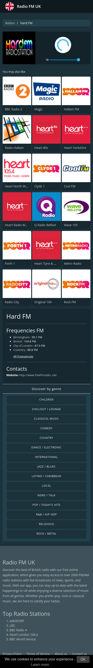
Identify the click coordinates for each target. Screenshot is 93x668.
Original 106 (43, 302)
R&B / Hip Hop (46, 514)
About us (61, 654)
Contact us (79, 654)
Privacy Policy (12, 654)
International (46, 457)
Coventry (19, 350)
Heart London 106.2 (24, 635)
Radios (10, 23)
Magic (38, 109)
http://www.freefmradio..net (38, 375)
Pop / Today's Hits (46, 505)
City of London (23, 346)
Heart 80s (41, 148)
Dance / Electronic (46, 447)
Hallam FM (71, 109)
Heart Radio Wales (18, 225)
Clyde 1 (39, 186)
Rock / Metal (46, 533)
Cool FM (70, 186)
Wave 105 (71, 225)
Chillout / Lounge (46, 409)
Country (46, 438)
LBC (12, 625)
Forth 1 (10, 263)
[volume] (65, 60)
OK (83, 659)
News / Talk (46, 495)
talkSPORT (17, 621)
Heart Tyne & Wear (47, 263)
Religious (46, 524)
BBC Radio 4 (18, 630)
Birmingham (21, 337)
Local (46, 486)
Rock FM (70, 302)
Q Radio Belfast (45, 225)
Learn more (40, 664)
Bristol (17, 341)
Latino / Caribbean (46, 476)
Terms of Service (38, 654)
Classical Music (46, 419)
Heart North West (17, 186)
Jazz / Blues (47, 466)
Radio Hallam (14, 148)
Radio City (12, 302)
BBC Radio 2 (13, 109)
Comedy (46, 428)
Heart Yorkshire (75, 148)
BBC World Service (23, 639)
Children (46, 399)
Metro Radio (72, 263)
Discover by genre (46, 389)
